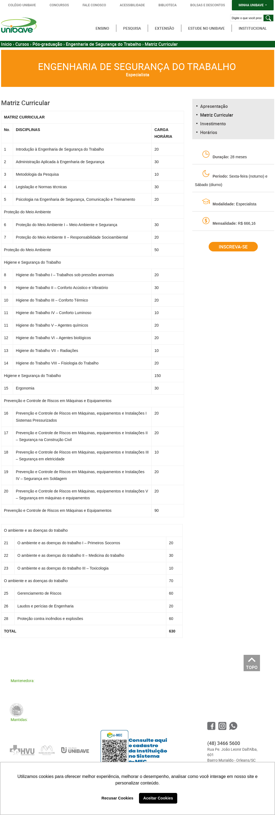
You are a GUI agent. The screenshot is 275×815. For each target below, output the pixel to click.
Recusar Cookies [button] (118, 798)
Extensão (164, 28)
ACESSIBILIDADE (132, 5)
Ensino (102, 28)
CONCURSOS (59, 5)
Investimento (213, 124)
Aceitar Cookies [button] (158, 798)
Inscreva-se (233, 247)
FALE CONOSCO (94, 5)
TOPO (252, 665)
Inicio (6, 44)
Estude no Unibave (206, 28)
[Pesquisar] (268, 18)
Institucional (253, 28)
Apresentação (214, 106)
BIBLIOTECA (167, 5)
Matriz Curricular (216, 115)
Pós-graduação (47, 44)
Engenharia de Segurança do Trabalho (103, 44)
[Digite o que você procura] (246, 18)
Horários (208, 132)
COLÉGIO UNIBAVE (22, 5)
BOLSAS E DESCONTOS (207, 5)
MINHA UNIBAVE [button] (252, 5)
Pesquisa (132, 28)
